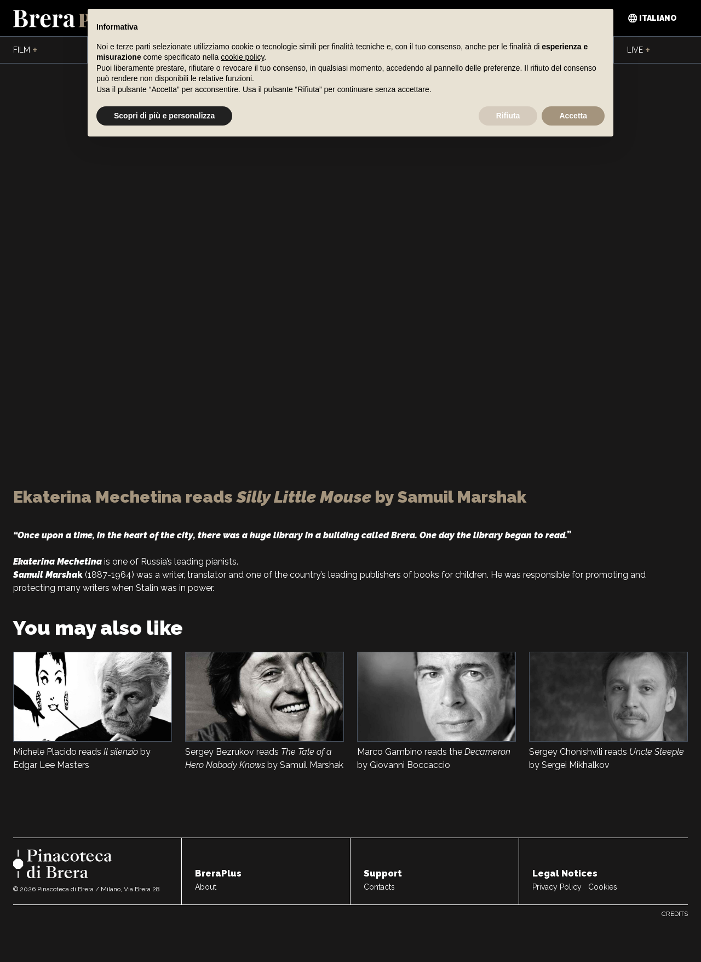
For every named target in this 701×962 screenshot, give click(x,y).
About (205, 887)
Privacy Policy (557, 887)
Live (638, 50)
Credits (675, 914)
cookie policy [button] (242, 57)
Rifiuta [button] (508, 115)
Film (25, 50)
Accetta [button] (573, 115)
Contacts (379, 887)
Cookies (602, 887)
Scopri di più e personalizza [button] (164, 115)
